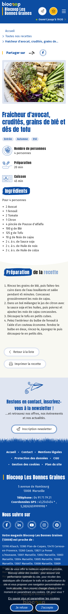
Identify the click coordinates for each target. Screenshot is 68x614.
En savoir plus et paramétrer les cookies (34, 598)
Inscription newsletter (34, 429)
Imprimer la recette (25, 364)
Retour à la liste (21, 352)
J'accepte (47, 607)
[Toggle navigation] (64, 12)
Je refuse (22, 607)
